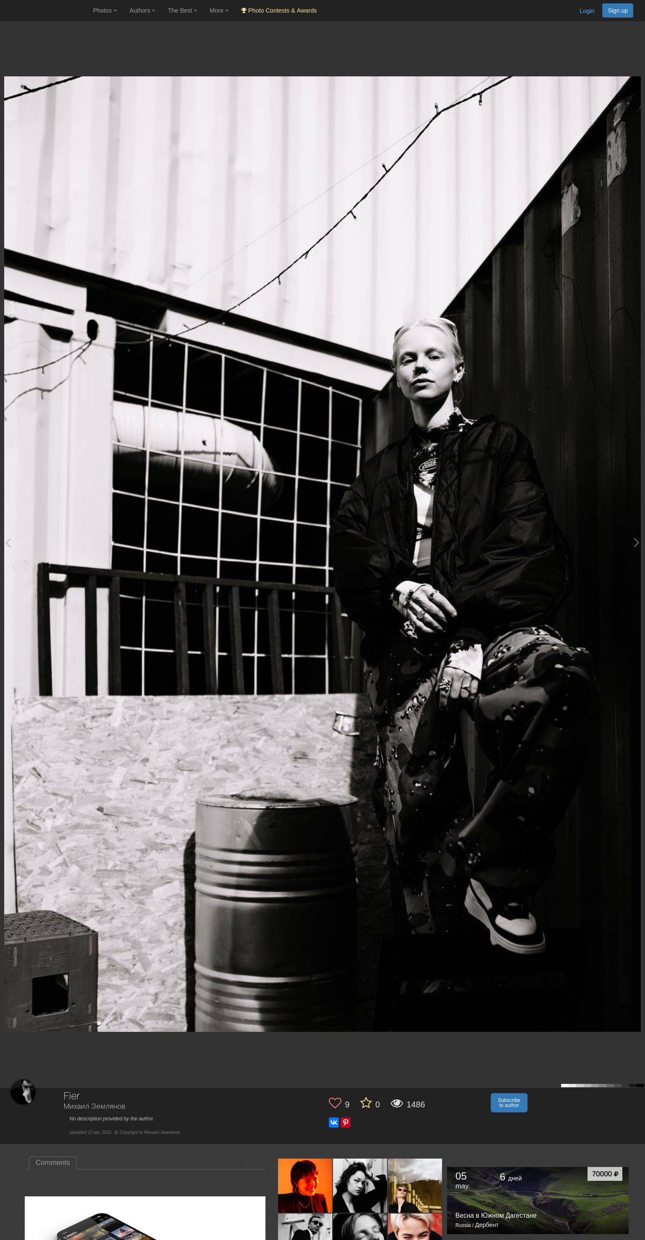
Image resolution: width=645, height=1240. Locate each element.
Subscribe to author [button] (509, 1102)
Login (587, 11)
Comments (53, 1163)
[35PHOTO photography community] (45, 10)
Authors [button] (143, 10)
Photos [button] (105, 10)
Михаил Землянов (95, 1107)
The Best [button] (182, 10)
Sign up (618, 10)
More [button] (219, 10)
